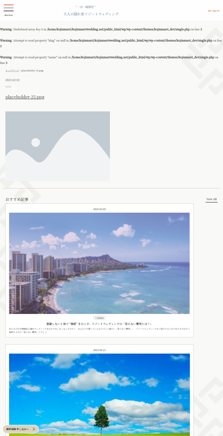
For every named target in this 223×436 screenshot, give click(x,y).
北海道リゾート (40, 358)
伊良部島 (25, 369)
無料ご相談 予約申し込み (159, 351)
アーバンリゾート (86, 358)
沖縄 (19, 358)
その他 (24, 372)
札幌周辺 (40, 362)
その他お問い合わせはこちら (159, 385)
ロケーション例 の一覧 (33, 354)
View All (202, 209)
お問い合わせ (61, 402)
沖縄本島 (25, 362)
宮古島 (24, 365)
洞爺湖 (39, 369)
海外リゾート (41, 379)
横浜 (82, 365)
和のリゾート (24, 379)
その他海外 (43, 393)
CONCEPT (26, 341)
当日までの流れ (54, 341)
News (22, 408)
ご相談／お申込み (30, 402)
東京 (82, 362)
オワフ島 (42, 386)
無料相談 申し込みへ (25, 427)
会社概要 (88, 402)
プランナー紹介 (90, 408)
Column (62, 408)
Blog (42, 408)
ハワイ (41, 383)
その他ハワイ (44, 390)
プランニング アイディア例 (36, 348)
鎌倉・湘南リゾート (62, 358)
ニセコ (39, 365)
